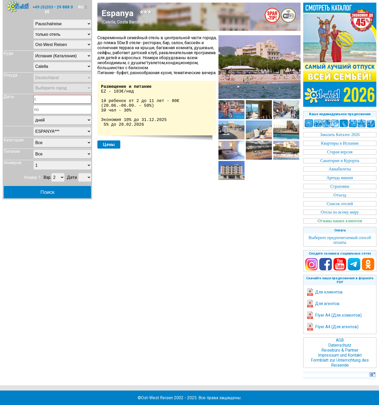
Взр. (47, 177)
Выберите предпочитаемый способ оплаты (339, 240)
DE (47, 11)
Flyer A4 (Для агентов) (332, 326)
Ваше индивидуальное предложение (340, 114)
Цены (109, 144)
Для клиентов (324, 292)
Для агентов (323, 303)
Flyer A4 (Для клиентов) (334, 315)
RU (80, 7)
